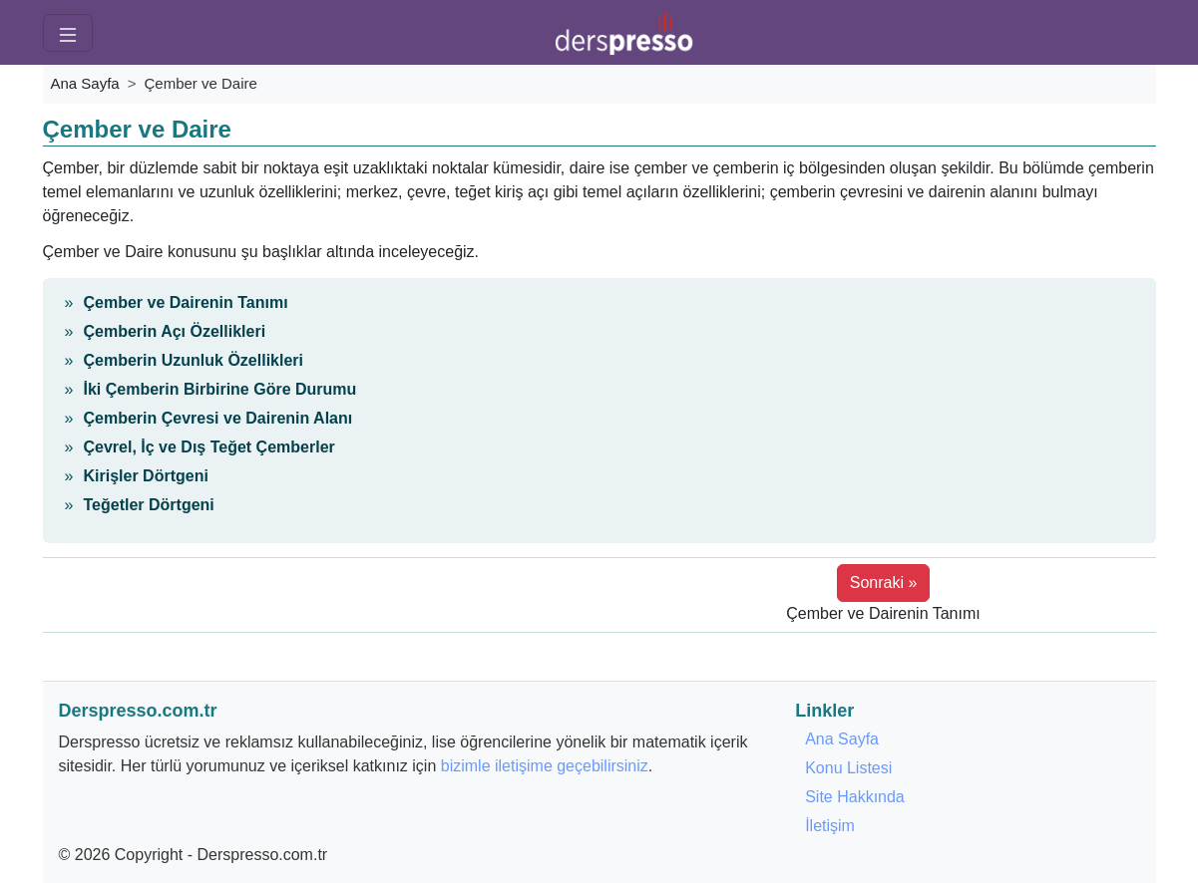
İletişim (830, 825)
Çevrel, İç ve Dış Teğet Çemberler (209, 447)
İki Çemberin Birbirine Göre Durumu (220, 389)
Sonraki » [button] (884, 582)
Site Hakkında (855, 796)
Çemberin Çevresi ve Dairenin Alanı (218, 418)
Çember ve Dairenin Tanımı (186, 302)
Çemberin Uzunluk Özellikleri (194, 360)
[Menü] (68, 33)
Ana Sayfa (85, 83)
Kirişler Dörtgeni (146, 475)
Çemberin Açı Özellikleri (175, 331)
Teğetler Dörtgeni (149, 504)
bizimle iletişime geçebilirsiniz (544, 765)
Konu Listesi (848, 767)
